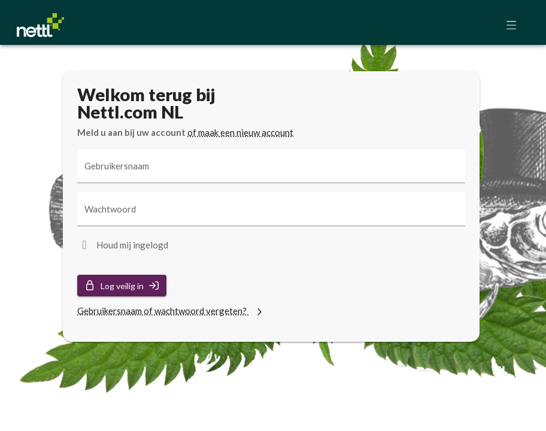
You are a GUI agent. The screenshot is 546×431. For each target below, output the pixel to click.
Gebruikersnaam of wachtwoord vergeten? (171, 310)
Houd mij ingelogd (132, 244)
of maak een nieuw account (240, 132)
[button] (515, 25)
